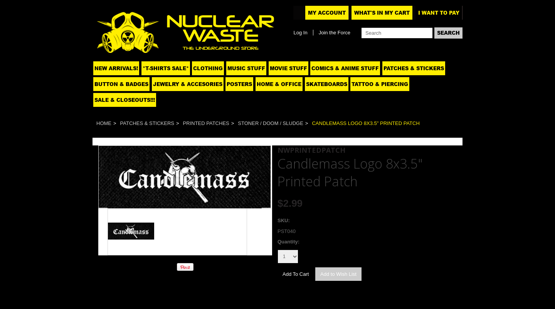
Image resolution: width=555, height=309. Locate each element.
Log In (300, 32)
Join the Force (334, 32)
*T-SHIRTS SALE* (166, 68)
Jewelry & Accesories (187, 84)
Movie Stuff (288, 68)
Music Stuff (246, 68)
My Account (327, 12)
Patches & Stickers (413, 68)
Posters (239, 84)
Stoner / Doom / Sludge (270, 123)
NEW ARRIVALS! (116, 68)
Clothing (208, 68)
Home (103, 123)
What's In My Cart (382, 12)
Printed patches (206, 123)
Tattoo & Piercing (380, 84)
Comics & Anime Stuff (345, 68)
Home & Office (279, 84)
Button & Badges (121, 84)
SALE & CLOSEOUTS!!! (124, 99)
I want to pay (438, 12)
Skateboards (326, 84)
